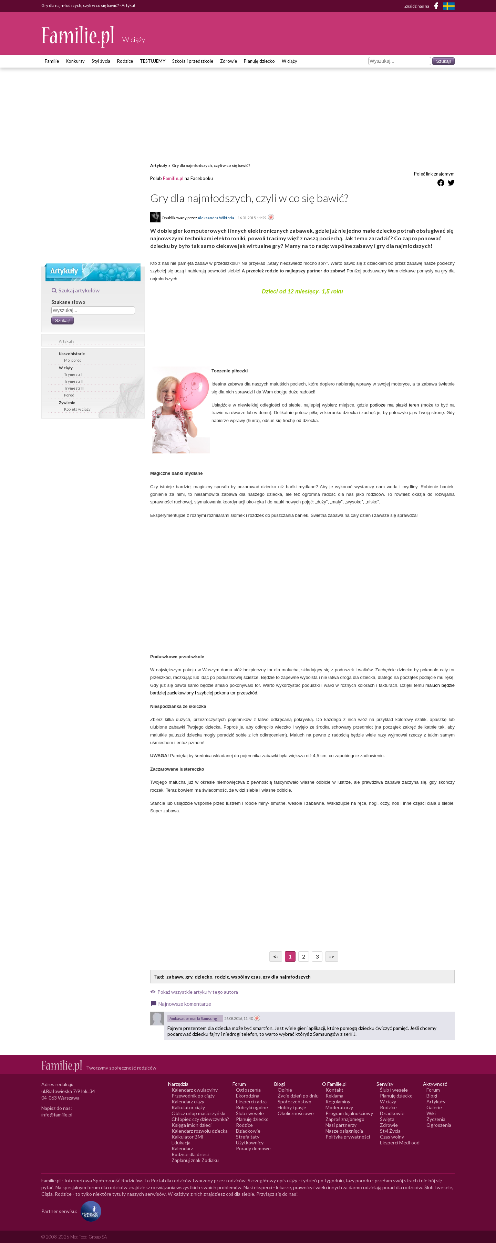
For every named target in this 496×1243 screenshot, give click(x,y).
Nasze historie (72, 353)
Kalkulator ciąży (188, 1107)
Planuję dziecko (259, 61)
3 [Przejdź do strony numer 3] (317, 956)
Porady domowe (253, 1148)
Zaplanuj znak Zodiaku (195, 1160)
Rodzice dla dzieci (190, 1154)
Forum (433, 1090)
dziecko (204, 977)
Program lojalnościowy (349, 1113)
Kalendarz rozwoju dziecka (200, 1131)
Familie (52, 61)
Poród (69, 395)
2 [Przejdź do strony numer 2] (303, 956)
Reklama (334, 1096)
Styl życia (101, 61)
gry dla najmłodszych (287, 977)
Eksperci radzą (251, 1101)
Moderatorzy (339, 1107)
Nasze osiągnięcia (344, 1131)
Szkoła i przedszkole (192, 61)
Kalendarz (182, 1148)
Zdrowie (228, 61)
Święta (387, 1119)
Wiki (431, 1113)
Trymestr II (73, 381)
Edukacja (181, 1142)
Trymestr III (74, 388)
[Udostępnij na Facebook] (440, 184)
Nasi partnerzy (341, 1125)
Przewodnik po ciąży (193, 1096)
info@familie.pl (56, 1114)
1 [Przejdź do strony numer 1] (290, 956)
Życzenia (435, 1119)
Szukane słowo (68, 302)
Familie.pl (173, 178)
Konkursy (75, 61)
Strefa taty (247, 1137)
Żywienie (67, 402)
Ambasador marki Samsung (193, 1018)
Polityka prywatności (348, 1137)
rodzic (222, 977)
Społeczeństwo (294, 1101)
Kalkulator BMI (188, 1137)
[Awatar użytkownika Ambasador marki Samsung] (157, 1018)
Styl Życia (390, 1131)
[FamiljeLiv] (449, 6)
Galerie (434, 1107)
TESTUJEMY (152, 61)
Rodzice (125, 61)
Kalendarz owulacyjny (195, 1090)
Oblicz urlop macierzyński (198, 1113)
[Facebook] (437, 7)
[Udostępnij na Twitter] (451, 184)
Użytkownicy (250, 1142)
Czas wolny (392, 1137)
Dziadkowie (248, 1131)
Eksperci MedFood (400, 1142)
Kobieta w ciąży (77, 409)
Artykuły (66, 341)
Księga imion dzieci (191, 1125)
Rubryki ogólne (252, 1107)
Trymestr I (73, 374)
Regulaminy (338, 1101)
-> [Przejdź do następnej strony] (331, 956)
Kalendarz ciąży (188, 1101)
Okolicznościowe (296, 1113)
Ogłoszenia (248, 1090)
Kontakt (334, 1090)
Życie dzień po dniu (298, 1096)
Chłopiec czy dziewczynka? (200, 1119)
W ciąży (289, 61)
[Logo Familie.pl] (78, 37)
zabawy (174, 977)
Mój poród (73, 360)
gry (189, 977)
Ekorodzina (247, 1096)
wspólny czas (246, 977)
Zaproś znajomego (345, 1119)
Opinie (285, 1090)
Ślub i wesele (250, 1113)
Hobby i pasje (292, 1107)
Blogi (431, 1096)
